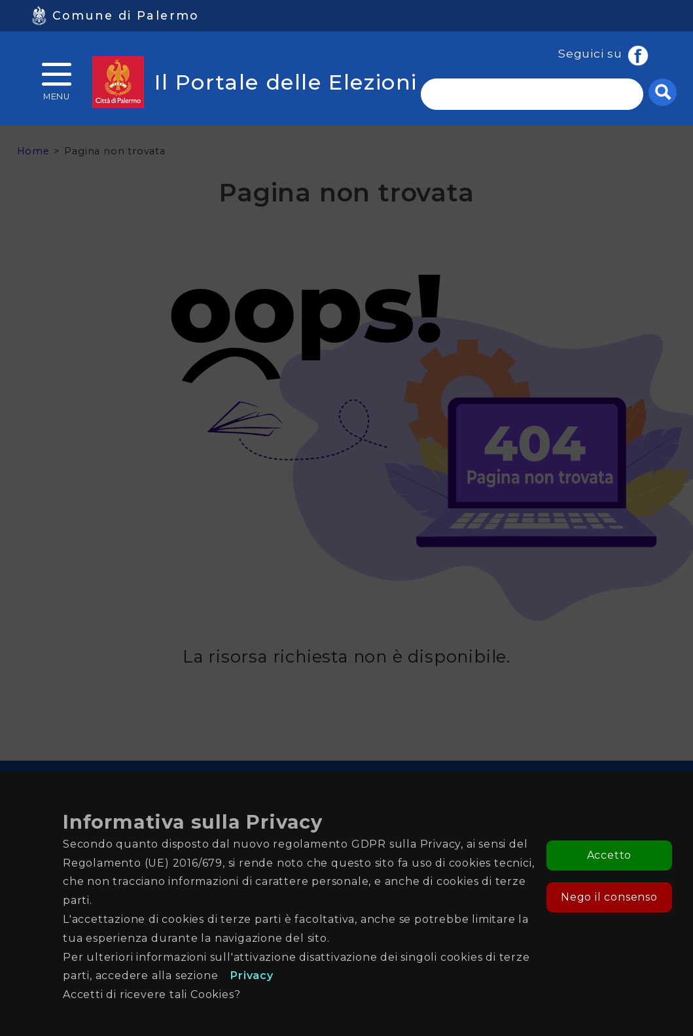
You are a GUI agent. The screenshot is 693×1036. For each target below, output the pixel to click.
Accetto (609, 855)
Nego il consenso (609, 897)
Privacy (252, 975)
